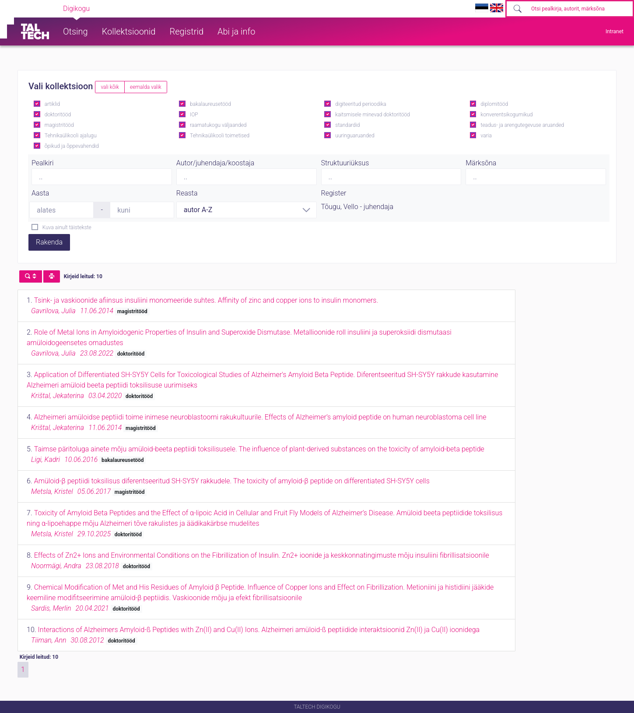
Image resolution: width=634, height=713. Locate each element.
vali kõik (110, 87)
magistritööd (59, 125)
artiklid (52, 104)
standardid (347, 125)
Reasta (187, 193)
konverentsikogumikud (507, 115)
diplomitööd (494, 104)
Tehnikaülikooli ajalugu (71, 136)
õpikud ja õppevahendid (72, 146)
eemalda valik (145, 87)
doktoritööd (58, 115)
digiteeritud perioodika (360, 104)
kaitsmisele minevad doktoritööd (372, 115)
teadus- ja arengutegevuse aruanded (522, 125)
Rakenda (49, 242)
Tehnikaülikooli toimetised (219, 136)
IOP (194, 115)
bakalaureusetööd (210, 104)
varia (486, 136)
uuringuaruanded (354, 136)
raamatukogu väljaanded (218, 125)
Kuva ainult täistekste (66, 227)
